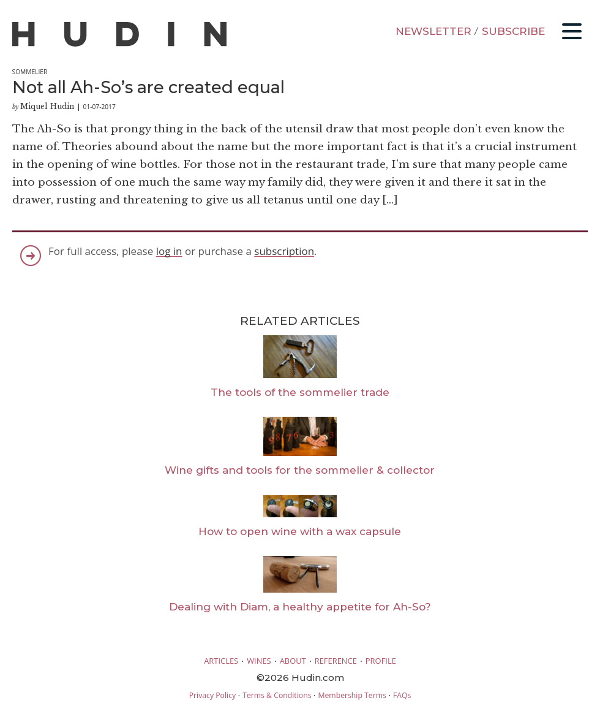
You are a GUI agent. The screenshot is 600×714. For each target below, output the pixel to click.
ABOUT (293, 660)
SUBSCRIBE (513, 31)
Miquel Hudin (47, 106)
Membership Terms (352, 695)
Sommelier (30, 71)
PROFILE (381, 660)
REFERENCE (336, 660)
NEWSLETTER (433, 31)
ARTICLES (221, 660)
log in (169, 251)
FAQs (402, 695)
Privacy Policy (212, 695)
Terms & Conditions (276, 695)
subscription (284, 251)
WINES (259, 660)
